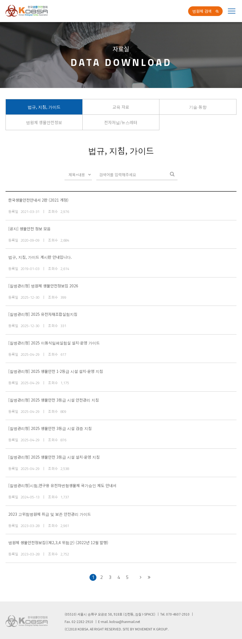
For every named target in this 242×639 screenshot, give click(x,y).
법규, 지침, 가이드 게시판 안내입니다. (40, 257)
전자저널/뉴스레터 (120, 122)
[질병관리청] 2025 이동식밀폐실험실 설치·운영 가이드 (54, 343)
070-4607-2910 (178, 614)
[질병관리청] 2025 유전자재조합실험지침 (42, 314)
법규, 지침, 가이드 (44, 107)
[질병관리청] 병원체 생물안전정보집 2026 (43, 285)
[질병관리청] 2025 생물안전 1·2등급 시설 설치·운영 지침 (55, 371)
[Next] (140, 577)
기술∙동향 (197, 107)
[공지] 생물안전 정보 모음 (29, 228)
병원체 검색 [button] (202, 11)
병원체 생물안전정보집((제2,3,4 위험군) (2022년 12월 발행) (58, 542)
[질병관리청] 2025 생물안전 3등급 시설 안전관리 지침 (53, 400)
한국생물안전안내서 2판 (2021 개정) (38, 200)
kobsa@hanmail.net (124, 621)
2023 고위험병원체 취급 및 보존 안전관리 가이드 (49, 514)
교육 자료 (120, 107)
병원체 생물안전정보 (44, 122)
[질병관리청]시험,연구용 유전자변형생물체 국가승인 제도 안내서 (62, 485)
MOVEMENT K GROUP (151, 629)
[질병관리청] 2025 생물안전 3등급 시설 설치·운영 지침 (54, 457)
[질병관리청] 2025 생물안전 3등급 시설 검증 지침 (50, 428)
